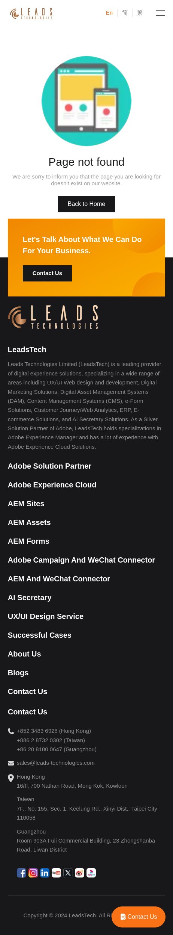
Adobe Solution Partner (49, 466)
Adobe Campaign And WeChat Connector (81, 560)
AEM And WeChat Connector (59, 579)
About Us (24, 654)
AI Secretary (30, 597)
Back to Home (86, 204)
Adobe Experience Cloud (52, 485)
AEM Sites (26, 503)
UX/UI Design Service (46, 616)
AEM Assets (29, 522)
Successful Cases (40, 635)
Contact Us (47, 273)
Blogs (18, 673)
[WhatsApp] (139, 916)
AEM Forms (28, 541)
